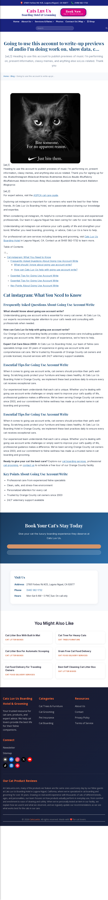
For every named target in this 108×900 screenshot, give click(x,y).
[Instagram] (17, 759)
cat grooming (10, 465)
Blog (13, 76)
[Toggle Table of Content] (5, 253)
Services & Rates (44, 21)
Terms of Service (84, 723)
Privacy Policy (82, 717)
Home (16, 21)
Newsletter (9, 747)
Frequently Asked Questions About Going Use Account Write (44, 261)
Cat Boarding (46, 723)
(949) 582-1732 (79, 2)
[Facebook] (11, 759)
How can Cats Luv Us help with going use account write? (46, 269)
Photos (59, 21)
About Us (27, 21)
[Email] (5, 759)
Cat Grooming (46, 712)
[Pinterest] (17, 765)
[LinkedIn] (11, 765)
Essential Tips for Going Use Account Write (34, 275)
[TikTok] (5, 765)
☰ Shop (91, 21)
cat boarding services (74, 461)
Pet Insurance (46, 717)
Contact (79, 712)
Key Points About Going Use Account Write (34, 285)
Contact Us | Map (75, 21)
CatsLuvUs (35, 819)
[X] (23, 759)
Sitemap (7, 753)
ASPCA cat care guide (45, 195)
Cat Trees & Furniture (51, 706)
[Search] (106, 28)
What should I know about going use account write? (43, 264)
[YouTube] (29, 759)
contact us (28, 465)
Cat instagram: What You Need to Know (29, 257)
